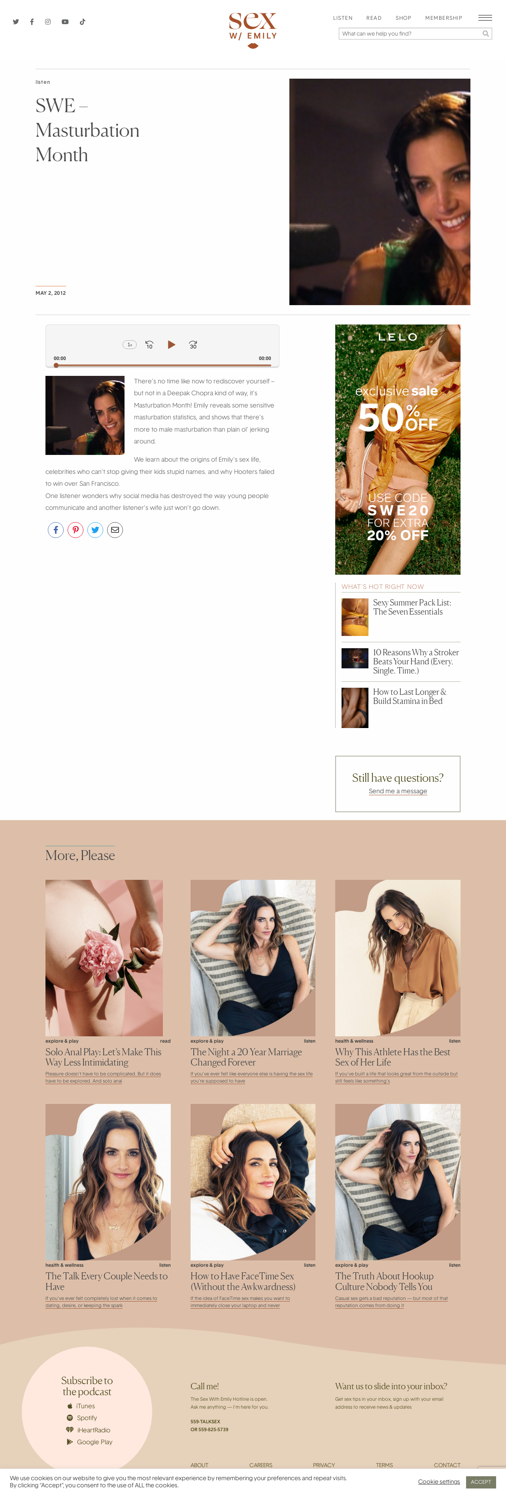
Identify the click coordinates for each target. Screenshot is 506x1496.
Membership (444, 18)
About (199, 1466)
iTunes (81, 1406)
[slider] (162, 365)
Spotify (82, 1418)
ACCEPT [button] (481, 1482)
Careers (260, 1466)
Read (374, 18)
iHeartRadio (88, 1430)
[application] (162, 345)
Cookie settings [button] (439, 1482)
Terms (384, 1466)
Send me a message (398, 792)
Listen (343, 18)
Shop (404, 18)
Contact (447, 1466)
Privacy (324, 1466)
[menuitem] (343, 19)
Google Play (90, 1442)
